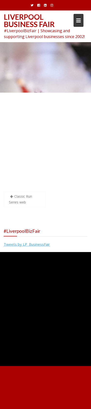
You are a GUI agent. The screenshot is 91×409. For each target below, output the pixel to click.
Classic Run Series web (20, 199)
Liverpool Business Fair (29, 20)
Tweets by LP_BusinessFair (27, 244)
